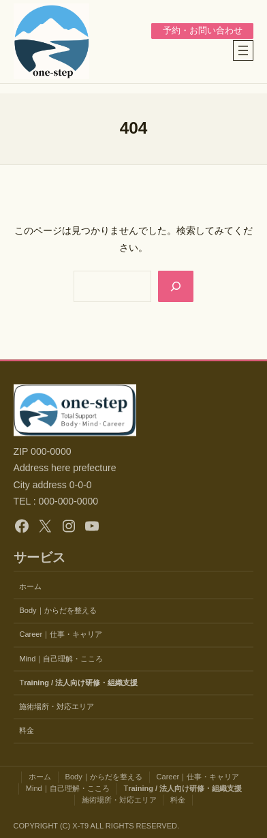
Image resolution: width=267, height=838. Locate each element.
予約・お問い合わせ (202, 30)
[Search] (175, 286)
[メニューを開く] (243, 50)
